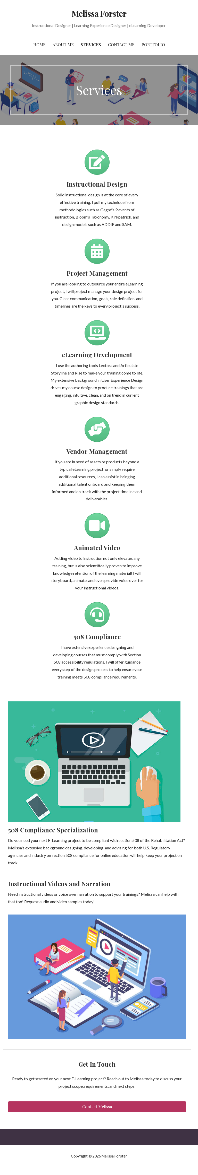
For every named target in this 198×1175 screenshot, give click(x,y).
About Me (63, 44)
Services (91, 44)
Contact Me (121, 44)
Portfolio (153, 44)
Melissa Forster (99, 13)
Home (39, 44)
